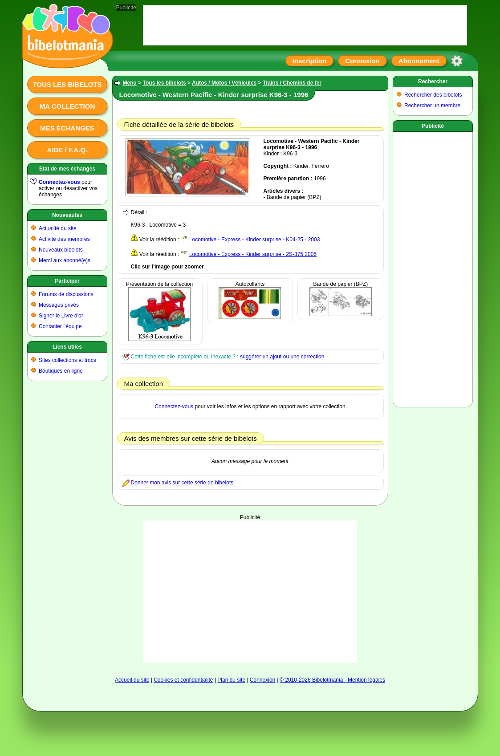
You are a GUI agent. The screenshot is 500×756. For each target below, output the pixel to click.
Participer (67, 281)
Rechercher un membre (432, 105)
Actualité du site (58, 228)
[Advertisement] (250, 591)
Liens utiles (67, 347)
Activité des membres (64, 239)
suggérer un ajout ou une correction (282, 357)
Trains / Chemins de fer (292, 83)
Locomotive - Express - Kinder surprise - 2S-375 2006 (253, 254)
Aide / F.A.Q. (67, 150)
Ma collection (67, 106)
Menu (130, 83)
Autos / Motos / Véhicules (224, 83)
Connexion (362, 61)
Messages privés (59, 305)
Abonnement (418, 61)
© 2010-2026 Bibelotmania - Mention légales (332, 680)
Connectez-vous (59, 182)
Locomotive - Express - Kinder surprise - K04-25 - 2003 (254, 239)
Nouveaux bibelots (61, 250)
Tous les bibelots (67, 84)
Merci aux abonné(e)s (64, 260)
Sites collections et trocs (67, 360)
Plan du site (231, 680)
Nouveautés (67, 215)
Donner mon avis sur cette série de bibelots (182, 483)
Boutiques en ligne (61, 371)
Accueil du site (132, 680)
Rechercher (432, 81)
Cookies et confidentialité (183, 680)
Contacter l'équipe (60, 326)
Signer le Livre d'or (61, 316)
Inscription (310, 61)
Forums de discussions (66, 294)
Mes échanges (67, 128)
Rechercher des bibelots (433, 95)
